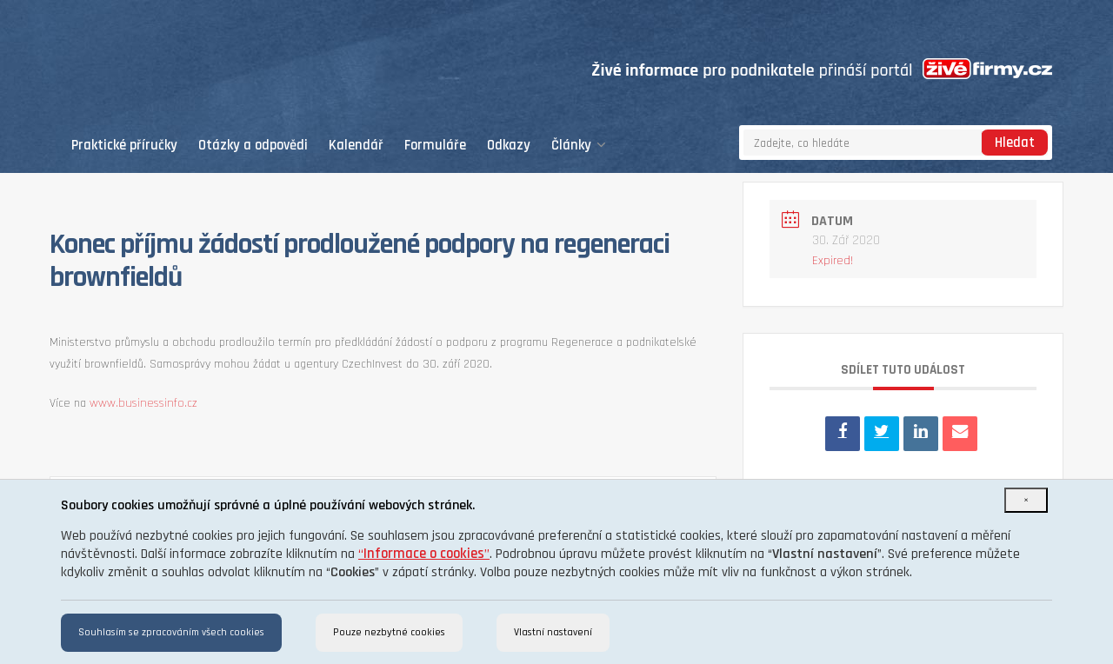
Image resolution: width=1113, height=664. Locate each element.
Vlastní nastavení (553, 632)
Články (578, 145)
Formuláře (435, 145)
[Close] (1026, 500)
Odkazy (508, 145)
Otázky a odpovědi (253, 145)
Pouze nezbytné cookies (389, 632)
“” (424, 554)
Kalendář (356, 145)
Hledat (1015, 143)
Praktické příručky (124, 145)
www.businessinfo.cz (143, 403)
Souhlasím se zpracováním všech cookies (171, 632)
